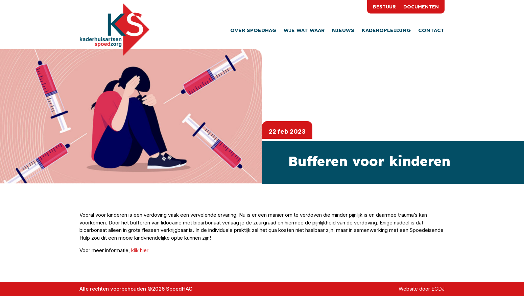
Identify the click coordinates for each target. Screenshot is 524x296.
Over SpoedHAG (253, 30)
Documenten (421, 7)
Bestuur (384, 7)
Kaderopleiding (386, 30)
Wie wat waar (304, 30)
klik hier (139, 250)
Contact (431, 30)
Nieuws (343, 30)
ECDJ (438, 289)
